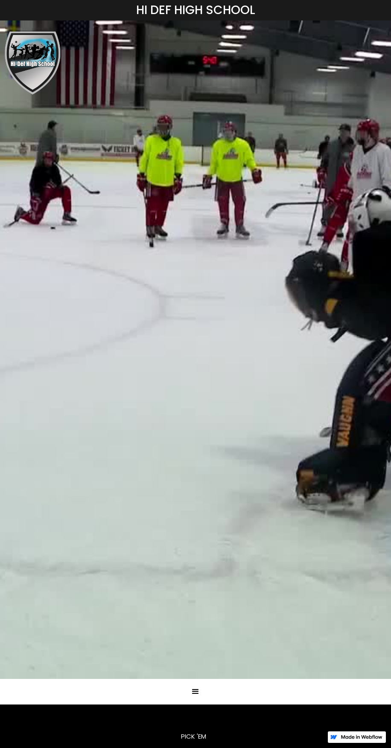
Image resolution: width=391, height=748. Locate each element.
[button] (195, 692)
